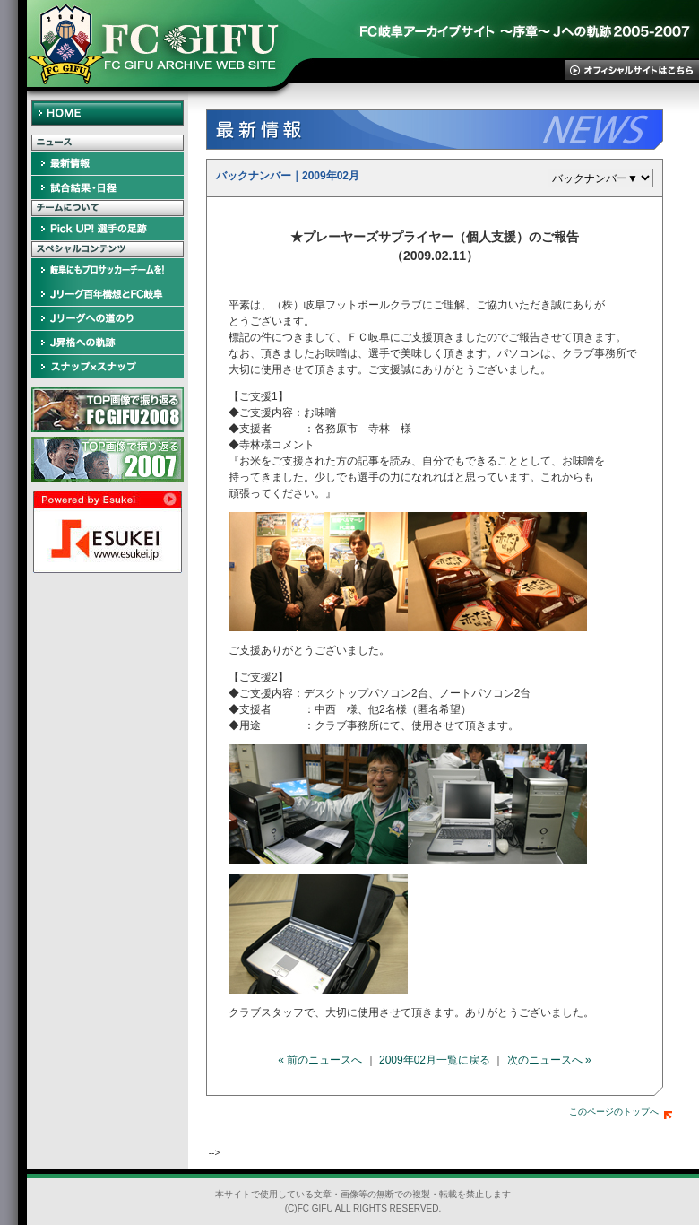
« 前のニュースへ (320, 1060)
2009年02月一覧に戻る (434, 1060)
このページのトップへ (620, 1111)
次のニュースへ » (549, 1060)
